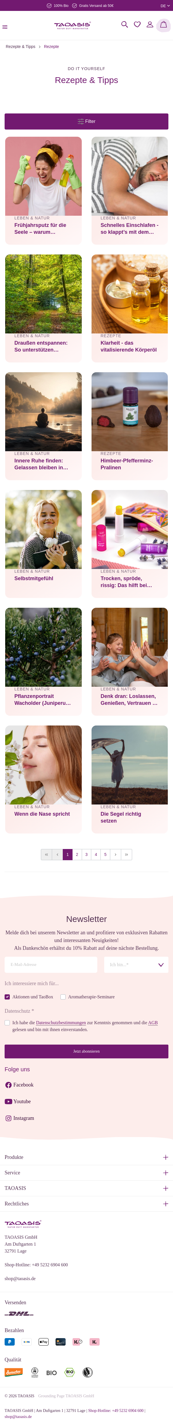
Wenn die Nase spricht (42, 814)
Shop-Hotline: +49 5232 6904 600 (36, 1264)
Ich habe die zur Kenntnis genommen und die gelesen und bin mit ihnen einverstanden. (85, 1026)
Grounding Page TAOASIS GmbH (66, 1396)
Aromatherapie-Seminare (91, 996)
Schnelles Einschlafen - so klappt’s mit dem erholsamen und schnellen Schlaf (130, 229)
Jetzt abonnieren (86, 1051)
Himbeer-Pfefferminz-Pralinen (127, 464)
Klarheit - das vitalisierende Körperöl (129, 346)
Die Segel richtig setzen (121, 817)
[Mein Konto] (150, 24)
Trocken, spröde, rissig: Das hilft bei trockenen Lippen (124, 582)
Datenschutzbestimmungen (61, 1022)
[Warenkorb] (163, 25)
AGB (153, 1022)
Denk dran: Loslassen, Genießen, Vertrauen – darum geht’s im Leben (129, 700)
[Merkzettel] (137, 24)
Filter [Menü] (87, 120)
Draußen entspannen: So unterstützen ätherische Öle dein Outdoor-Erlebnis (41, 347)
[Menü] (6, 25)
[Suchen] (124, 24)
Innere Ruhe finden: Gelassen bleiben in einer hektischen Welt (41, 465)
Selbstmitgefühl (33, 578)
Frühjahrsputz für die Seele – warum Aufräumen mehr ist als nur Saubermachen (43, 229)
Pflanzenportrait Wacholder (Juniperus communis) (41, 700)
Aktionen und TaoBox (32, 996)
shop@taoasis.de (20, 1278)
